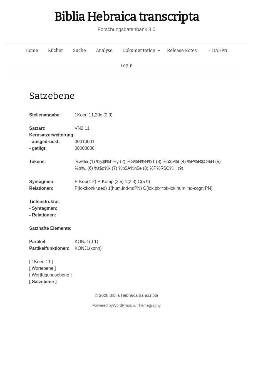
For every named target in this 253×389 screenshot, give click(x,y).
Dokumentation (139, 50)
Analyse (104, 50)
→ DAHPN (217, 50)
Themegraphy (149, 305)
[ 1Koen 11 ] (41, 261)
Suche (79, 50)
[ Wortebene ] (42, 268)
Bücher (55, 50)
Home (32, 50)
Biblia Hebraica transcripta (126, 17)
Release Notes (182, 50)
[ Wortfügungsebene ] (50, 275)
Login (127, 65)
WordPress (122, 305)
